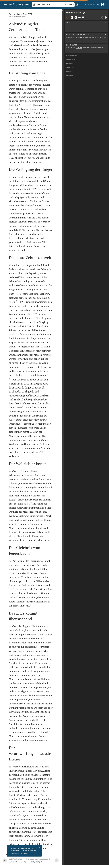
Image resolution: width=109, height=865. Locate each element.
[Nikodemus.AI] (5, 855)
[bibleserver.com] (19, 4)
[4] (19, 455)
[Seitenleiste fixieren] (63, 11)
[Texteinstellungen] (77, 4)
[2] (16, 301)
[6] (37, 580)
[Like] (67, 17)
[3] (33, 313)
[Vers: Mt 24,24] (83, 13)
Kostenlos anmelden (92, 4)
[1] (21, 205)
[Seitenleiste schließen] (63, 439)
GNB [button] (71, 4)
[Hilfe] (105, 17)
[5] (31, 503)
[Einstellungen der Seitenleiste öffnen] (102, 17)
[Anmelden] (103, 4)
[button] (5, 4)
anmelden (79, 37)
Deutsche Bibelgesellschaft (18, 16)
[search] (51, 4)
